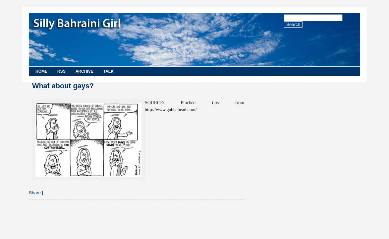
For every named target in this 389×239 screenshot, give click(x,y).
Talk (108, 71)
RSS (61, 71)
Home (41, 71)
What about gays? (63, 86)
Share (35, 192)
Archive (84, 71)
